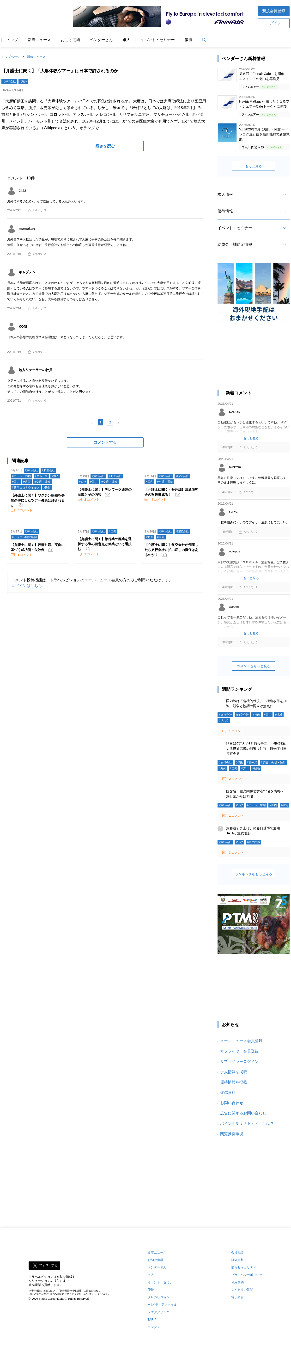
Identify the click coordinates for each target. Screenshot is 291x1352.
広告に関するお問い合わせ (243, 1113)
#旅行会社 (9, 81)
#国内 (15, 481)
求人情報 (225, 194)
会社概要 (237, 1252)
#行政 (256, 714)
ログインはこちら (26, 586)
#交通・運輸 (42, 481)
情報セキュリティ (243, 1267)
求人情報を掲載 (233, 1072)
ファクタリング (159, 1312)
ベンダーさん (101, 40)
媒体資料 (228, 1092)
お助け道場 (70, 40)
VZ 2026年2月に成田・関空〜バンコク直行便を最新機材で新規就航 (264, 134)
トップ (12, 40)
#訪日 (27, 481)
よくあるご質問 (242, 1289)
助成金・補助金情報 (235, 244)
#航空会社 (48, 470)
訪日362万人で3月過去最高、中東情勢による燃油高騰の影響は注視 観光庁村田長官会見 (256, 749)
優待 (188, 40)
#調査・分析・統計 (273, 762)
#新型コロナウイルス (26, 487)
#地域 (279, 714)
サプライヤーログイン (239, 1061)
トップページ (10, 57)
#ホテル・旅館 (21, 476)
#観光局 (252, 762)
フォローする (48, 1265)
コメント (24, 510)
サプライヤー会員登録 (239, 1051)
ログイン (273, 23)
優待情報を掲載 (233, 1082)
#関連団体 (253, 842)
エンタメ (154, 1327)
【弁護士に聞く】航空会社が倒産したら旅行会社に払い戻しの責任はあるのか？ (171, 550)
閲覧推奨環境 (231, 1134)
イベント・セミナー (157, 40)
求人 (126, 40)
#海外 (23, 81)
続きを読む (105, 146)
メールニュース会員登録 (241, 1041)
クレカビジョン (159, 1297)
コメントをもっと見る (253, 666)
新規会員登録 (273, 11)
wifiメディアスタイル (162, 1304)
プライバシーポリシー (246, 1275)
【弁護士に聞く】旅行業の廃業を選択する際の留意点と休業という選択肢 (105, 544)
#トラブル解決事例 (24, 537)
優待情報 (225, 211)
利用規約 (237, 1282)
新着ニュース (39, 40)
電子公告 (237, 1297)
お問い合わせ (231, 1103)
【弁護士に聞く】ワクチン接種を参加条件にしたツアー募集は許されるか (38, 500)
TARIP (152, 1319)
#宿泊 (256, 768)
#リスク (224, 720)
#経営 (47, 487)
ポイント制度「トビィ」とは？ (247, 1123)
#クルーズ (41, 476)
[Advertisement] (254, 359)
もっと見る (253, 166)
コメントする (105, 442)
